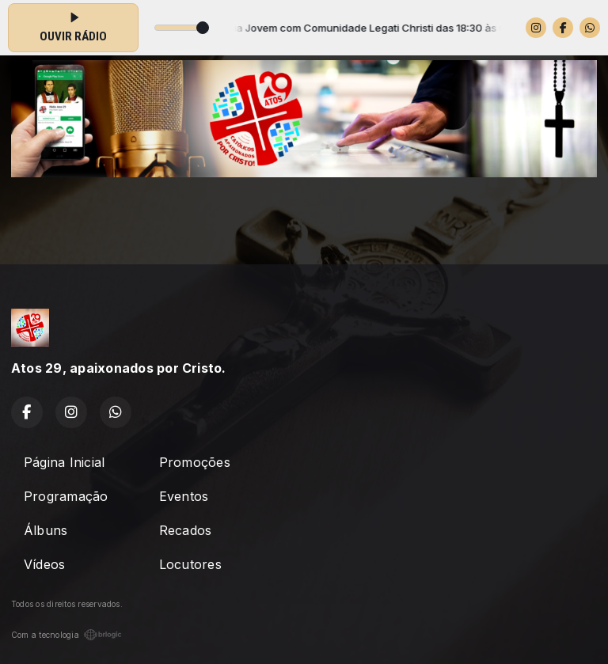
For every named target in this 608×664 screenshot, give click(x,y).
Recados (185, 530)
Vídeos (44, 564)
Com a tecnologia (66, 634)
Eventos (184, 496)
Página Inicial (64, 462)
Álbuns (45, 530)
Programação (66, 496)
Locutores (190, 564)
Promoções (194, 462)
